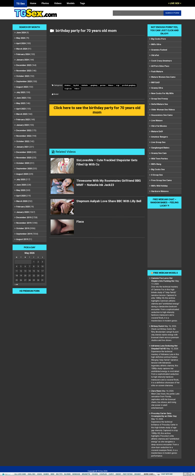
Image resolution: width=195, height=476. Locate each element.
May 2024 (20, 38)
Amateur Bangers (159, 137)
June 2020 (21, 185)
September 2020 (24, 168)
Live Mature (157, 120)
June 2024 (21, 32)
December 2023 (23, 65)
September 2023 (24, 81)
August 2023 (22, 87)
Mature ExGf (157, 131)
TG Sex (20, 3)
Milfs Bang (156, 164)
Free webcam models (165, 273)
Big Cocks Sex (158, 169)
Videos (57, 3)
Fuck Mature (157, 71)
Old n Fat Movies (159, 126)
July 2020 (20, 179)
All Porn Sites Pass (160, 66)
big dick (76, 85)
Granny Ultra (157, 88)
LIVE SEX (174, 3)
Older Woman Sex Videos (163, 109)
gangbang (94, 85)
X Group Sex (157, 175)
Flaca (80, 221)
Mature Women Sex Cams (163, 77)
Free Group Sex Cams (161, 180)
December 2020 (23, 152)
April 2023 (21, 109)
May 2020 (20, 190)
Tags (82, 3)
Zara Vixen (156, 391)
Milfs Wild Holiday (159, 186)
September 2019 (24, 234)
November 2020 (23, 157)
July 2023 (20, 92)
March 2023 (21, 114)
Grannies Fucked (159, 50)
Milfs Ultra (156, 44)
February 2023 (23, 119)
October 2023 (22, 76)
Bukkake (85, 85)
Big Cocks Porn (158, 39)
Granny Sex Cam (159, 153)
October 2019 (22, 228)
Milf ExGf (155, 82)
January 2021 (22, 147)
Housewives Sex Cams (162, 115)
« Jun (16, 284)
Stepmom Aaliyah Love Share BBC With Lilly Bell (108, 201)
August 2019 (22, 239)
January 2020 (22, 212)
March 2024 (21, 49)
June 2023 (21, 98)
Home (33, 3)
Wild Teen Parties (159, 158)
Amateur (67, 85)
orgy (117, 85)
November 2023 (23, 70)
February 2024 (23, 54)
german (102, 85)
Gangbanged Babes (160, 148)
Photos (45, 3)
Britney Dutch (157, 326)
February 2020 (23, 206)
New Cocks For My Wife (162, 93)
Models (70, 3)
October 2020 (22, 163)
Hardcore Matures (160, 191)
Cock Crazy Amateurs (161, 61)
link (192, 437)
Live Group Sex (158, 142)
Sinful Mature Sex (159, 104)
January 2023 (22, 125)
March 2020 (21, 201)
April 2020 (21, 196)
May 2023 (20, 103)
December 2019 (23, 217)
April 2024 (21, 43)
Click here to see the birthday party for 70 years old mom (97, 110)
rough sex (68, 89)
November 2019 (23, 223)
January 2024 (22, 60)
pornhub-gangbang (128, 85)
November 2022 (23, 136)
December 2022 (23, 130)
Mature (110, 85)
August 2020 (22, 174)
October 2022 (22, 141)
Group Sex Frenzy (159, 99)
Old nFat (155, 55)
